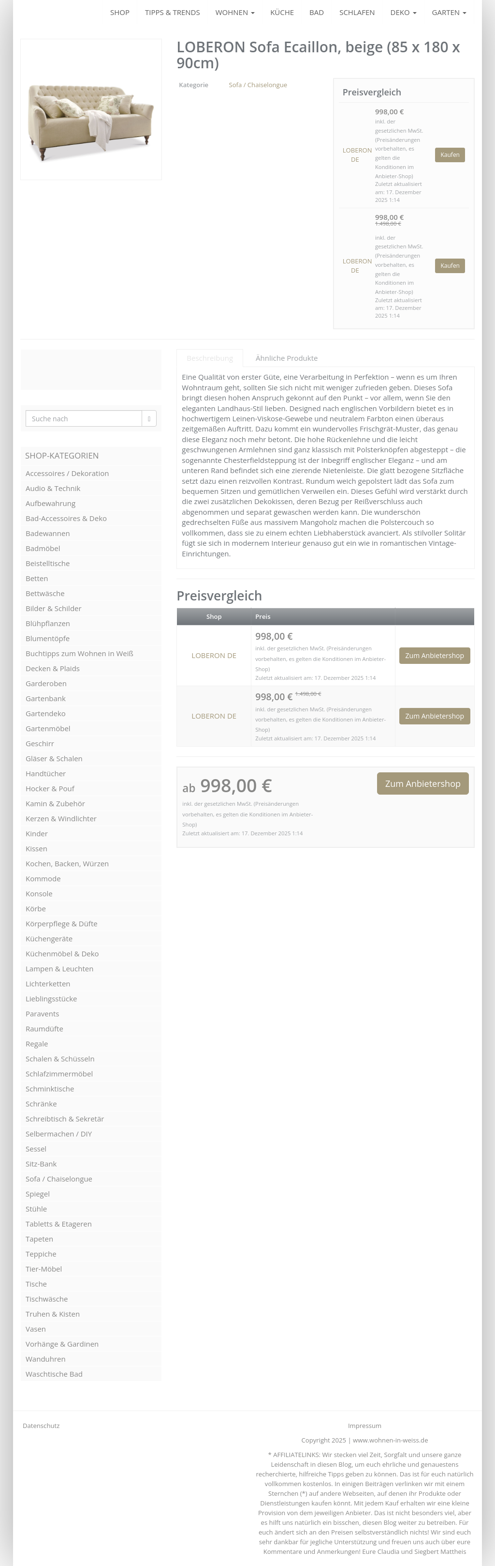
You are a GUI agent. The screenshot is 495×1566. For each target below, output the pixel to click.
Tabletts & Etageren (59, 1223)
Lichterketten (48, 983)
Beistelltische (48, 563)
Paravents (42, 1013)
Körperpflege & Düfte (62, 923)
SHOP (120, 12)
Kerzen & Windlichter (61, 818)
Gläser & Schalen (54, 758)
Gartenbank (46, 698)
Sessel (36, 1148)
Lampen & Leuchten (59, 968)
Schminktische (50, 1088)
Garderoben (46, 683)
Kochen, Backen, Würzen (67, 863)
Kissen (36, 848)
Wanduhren (46, 1359)
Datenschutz (41, 1425)
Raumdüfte (44, 1028)
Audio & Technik (53, 488)
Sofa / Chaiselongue (258, 84)
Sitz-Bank (41, 1163)
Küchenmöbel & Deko (62, 953)
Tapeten (39, 1239)
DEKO (404, 12)
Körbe (36, 908)
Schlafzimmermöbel (59, 1073)
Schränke (41, 1103)
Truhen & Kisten (53, 1314)
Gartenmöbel (48, 728)
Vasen (36, 1329)
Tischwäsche (47, 1299)
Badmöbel (43, 548)
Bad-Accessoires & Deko (66, 518)
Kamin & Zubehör (55, 803)
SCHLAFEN (357, 12)
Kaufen (450, 155)
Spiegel (38, 1193)
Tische (36, 1284)
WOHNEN (235, 12)
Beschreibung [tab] (210, 358)
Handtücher (46, 773)
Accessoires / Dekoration (67, 473)
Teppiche (41, 1254)
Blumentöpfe (48, 638)
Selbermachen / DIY (59, 1133)
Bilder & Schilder (54, 608)
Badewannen (48, 533)
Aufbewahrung (50, 503)
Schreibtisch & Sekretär (65, 1118)
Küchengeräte (49, 938)
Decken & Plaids (53, 668)
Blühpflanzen (48, 623)
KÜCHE (282, 12)
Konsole (39, 893)
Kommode (43, 878)
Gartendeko (46, 713)
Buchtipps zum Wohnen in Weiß (79, 653)
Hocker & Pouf (50, 788)
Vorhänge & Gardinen (62, 1344)
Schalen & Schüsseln (60, 1058)
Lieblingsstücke (51, 998)
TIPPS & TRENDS (172, 12)
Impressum (364, 1425)
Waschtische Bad (54, 1374)
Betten (37, 578)
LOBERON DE (355, 155)
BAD (316, 12)
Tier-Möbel (44, 1269)
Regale (37, 1043)
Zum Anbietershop (435, 655)
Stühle (36, 1208)
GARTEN (449, 12)
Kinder (37, 833)
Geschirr (40, 743)
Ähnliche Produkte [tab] (287, 358)
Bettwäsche (45, 593)
